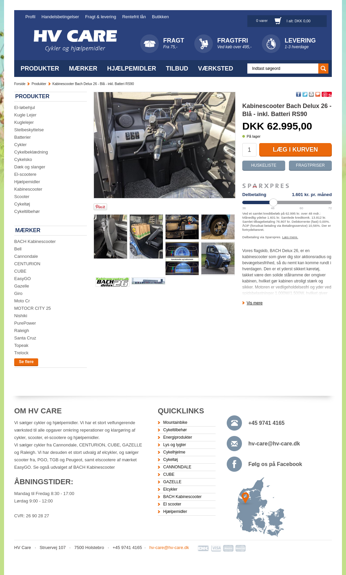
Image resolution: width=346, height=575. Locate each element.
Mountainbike (175, 422)
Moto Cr (22, 300)
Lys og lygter (174, 444)
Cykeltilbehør (27, 211)
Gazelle (21, 286)
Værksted (215, 68)
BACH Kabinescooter (35, 241)
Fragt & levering (100, 16)
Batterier (22, 137)
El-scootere (25, 174)
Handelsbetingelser (60, 16)
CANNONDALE (177, 467)
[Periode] (287, 202)
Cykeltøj (22, 204)
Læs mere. (290, 237)
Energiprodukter (177, 437)
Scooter (21, 196)
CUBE (20, 271)
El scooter (172, 504)
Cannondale (26, 256)
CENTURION (27, 263)
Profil (30, 16)
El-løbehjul (24, 107)
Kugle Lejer (25, 114)
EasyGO (22, 278)
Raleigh (21, 330)
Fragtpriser (310, 165)
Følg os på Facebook (275, 464)
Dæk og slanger (29, 166)
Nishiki (20, 315)
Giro (18, 293)
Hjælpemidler (131, 68)
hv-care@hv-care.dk (274, 443)
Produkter (40, 68)
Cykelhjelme (174, 452)
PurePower (25, 323)
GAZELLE (172, 482)
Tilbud (177, 68)
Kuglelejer (24, 122)
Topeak (21, 345)
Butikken (160, 16)
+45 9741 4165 (266, 423)
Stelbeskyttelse (29, 129)
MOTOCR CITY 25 (32, 308)
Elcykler (170, 489)
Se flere (26, 361)
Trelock (21, 352)
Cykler (20, 144)
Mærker (83, 68)
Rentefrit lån (134, 16)
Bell (18, 248)
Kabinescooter (28, 189)
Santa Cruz (25, 337)
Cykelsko (23, 159)
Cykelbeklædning (31, 152)
